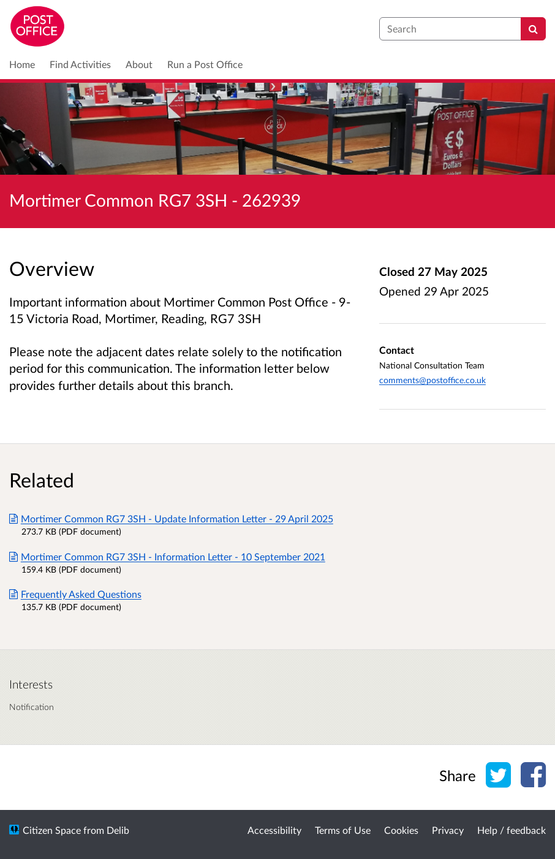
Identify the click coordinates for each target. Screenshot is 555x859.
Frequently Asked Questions (75, 594)
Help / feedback (511, 830)
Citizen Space (52, 830)
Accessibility (274, 830)
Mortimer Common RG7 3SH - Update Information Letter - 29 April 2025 (171, 518)
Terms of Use (343, 830)
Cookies (401, 830)
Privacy (448, 830)
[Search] (533, 28)
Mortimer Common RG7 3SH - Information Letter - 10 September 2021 (167, 556)
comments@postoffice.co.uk (432, 380)
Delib (118, 830)
